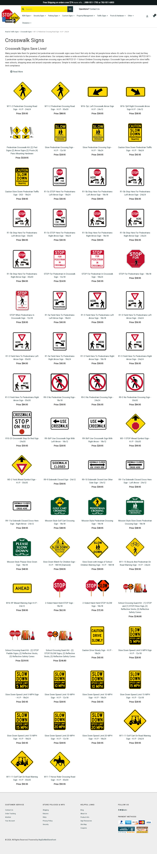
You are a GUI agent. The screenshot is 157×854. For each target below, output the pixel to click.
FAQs (44, 817)
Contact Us (95, 9)
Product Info (84, 817)
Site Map (83, 824)
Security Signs (40, 16)
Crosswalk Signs (26, 32)
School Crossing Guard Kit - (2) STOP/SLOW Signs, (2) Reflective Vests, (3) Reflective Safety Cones (59, 653)
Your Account (10, 821)
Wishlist (8, 817)
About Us (83, 814)
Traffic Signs (102, 16)
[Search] (44, 9)
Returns (45, 814)
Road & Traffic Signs (12, 32)
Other (131, 16)
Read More (16, 71)
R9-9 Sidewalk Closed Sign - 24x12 (60, 479)
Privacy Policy (48, 821)
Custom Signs (68, 16)
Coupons (83, 828)
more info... (78, 2)
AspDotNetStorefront (47, 840)
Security (46, 824)
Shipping (46, 810)
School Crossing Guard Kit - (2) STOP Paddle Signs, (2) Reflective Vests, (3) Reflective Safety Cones (22, 653)
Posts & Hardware (118, 16)
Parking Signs (54, 16)
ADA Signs (26, 16)
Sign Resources (86, 821)
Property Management (86, 16)
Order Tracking (10, 814)
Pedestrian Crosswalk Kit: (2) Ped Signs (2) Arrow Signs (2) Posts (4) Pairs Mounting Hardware (22, 150)
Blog (82, 810)
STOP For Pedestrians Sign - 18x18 (135, 274)
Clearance (26, 23)
